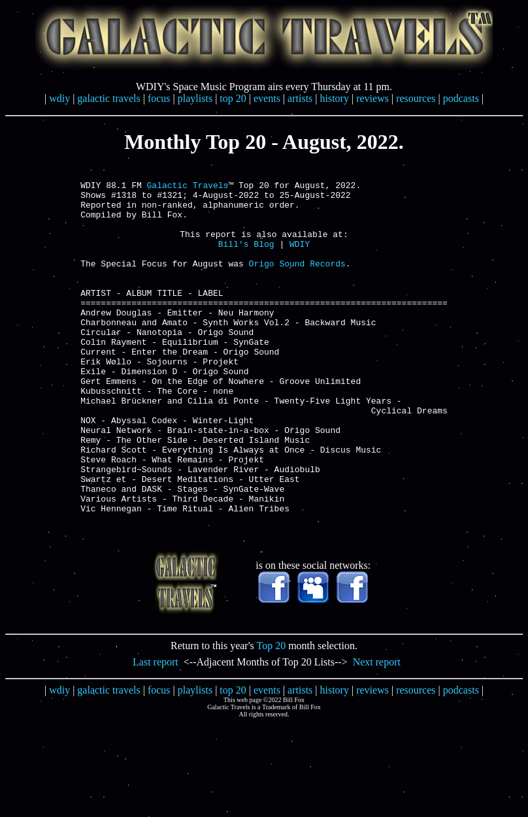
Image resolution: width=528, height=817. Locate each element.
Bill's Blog (246, 259)
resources (415, 98)
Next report (377, 732)
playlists (195, 98)
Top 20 (271, 716)
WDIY (299, 259)
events (267, 98)
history (334, 98)
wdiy (59, 98)
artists (300, 98)
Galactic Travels (188, 189)
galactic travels (108, 98)
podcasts (461, 98)
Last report (155, 732)
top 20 (233, 98)
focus (159, 98)
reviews (372, 98)
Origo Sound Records (297, 283)
